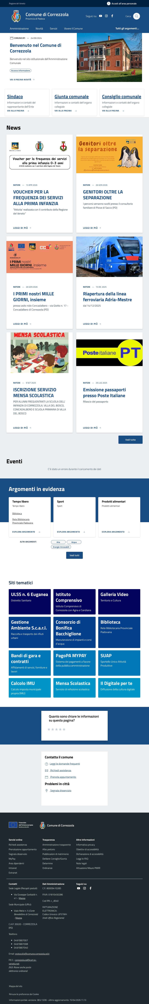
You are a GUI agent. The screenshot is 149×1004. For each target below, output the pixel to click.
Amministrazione (19, 28)
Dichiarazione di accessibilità (89, 854)
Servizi (53, 28)
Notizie (17, 184)
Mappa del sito (15, 986)
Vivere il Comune (73, 28)
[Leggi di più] (22, 227)
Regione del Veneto (17, 3)
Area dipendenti (16, 863)
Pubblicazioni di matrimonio (55, 854)
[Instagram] (105, 16)
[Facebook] (111, 16)
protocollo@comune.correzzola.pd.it (32, 953)
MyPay (12, 858)
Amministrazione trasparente (56, 844)
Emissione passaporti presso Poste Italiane (104, 392)
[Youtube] (99, 16)
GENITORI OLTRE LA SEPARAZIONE (103, 194)
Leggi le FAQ (82, 858)
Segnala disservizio (18, 854)
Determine (47, 863)
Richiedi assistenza (18, 844)
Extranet (13, 872)
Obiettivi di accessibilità (87, 849)
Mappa (22, 898)
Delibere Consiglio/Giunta (54, 858)
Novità (39, 28)
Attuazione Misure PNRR (88, 868)
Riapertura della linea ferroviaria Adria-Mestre (107, 296)
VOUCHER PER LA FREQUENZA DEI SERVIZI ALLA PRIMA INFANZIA (38, 197)
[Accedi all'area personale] (123, 3)
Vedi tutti (74, 555)
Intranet (13, 868)
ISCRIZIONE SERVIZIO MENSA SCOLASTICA (34, 392)
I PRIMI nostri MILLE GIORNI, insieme (33, 296)
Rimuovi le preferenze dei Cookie (24, 994)
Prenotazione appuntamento (23, 849)
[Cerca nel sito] (136, 16)
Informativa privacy (85, 844)
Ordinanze (47, 868)
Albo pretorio (48, 849)
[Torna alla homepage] (58, 825)
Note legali (81, 863)
